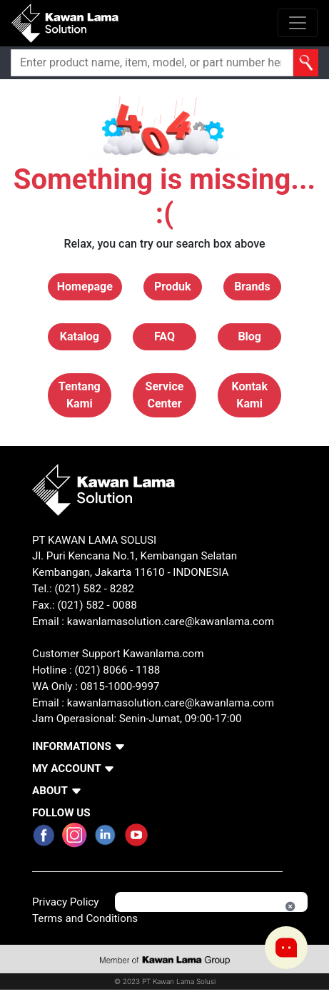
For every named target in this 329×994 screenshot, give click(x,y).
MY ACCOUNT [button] (66, 768)
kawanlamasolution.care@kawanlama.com (170, 621)
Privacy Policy (65, 902)
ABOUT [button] (50, 790)
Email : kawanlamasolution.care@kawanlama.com (153, 702)
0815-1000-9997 (120, 686)
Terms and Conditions (85, 918)
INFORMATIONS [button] (71, 746)
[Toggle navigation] (298, 23)
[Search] (152, 62)
